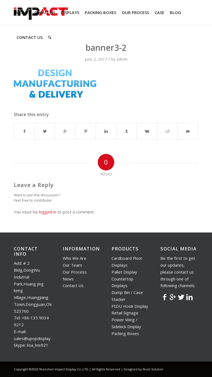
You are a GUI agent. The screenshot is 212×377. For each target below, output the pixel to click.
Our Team (72, 265)
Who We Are (74, 258)
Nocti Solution (153, 369)
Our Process (75, 272)
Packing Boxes (125, 333)
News (68, 279)
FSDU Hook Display (130, 306)
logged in (47, 212)
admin (122, 59)
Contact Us (73, 285)
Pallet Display (124, 272)
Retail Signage (125, 312)
